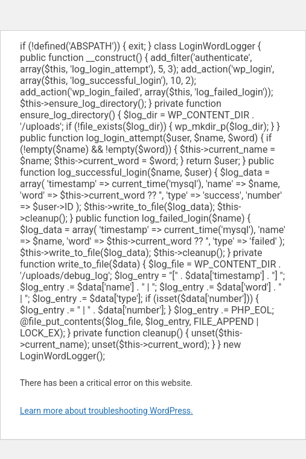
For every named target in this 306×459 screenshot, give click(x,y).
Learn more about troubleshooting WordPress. (106, 411)
